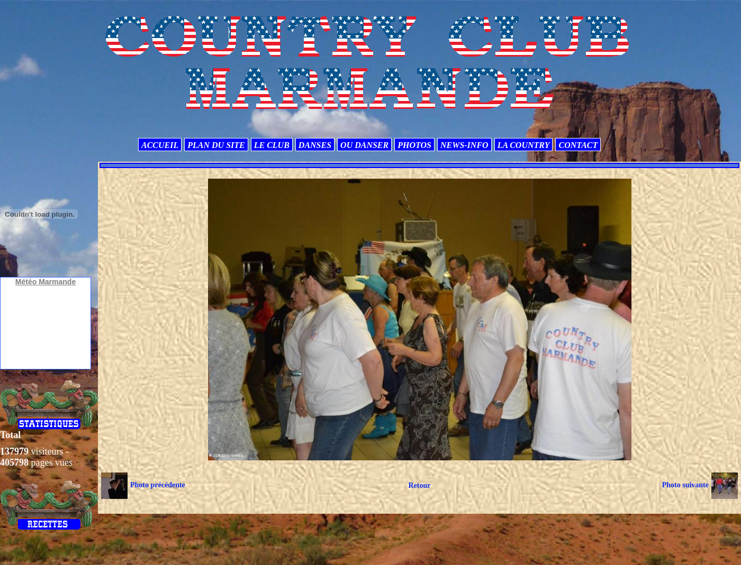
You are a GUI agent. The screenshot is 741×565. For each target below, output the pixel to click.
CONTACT (578, 145)
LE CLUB (272, 145)
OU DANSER (364, 145)
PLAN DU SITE (216, 145)
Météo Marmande (45, 281)
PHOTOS (414, 145)
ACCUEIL (159, 145)
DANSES (315, 145)
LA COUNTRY (524, 145)
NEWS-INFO (464, 145)
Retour (419, 485)
